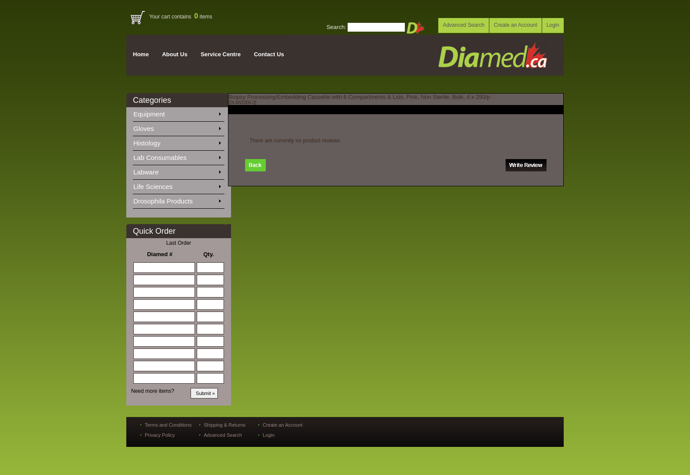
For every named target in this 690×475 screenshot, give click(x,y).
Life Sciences (177, 185)
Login (553, 25)
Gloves (177, 127)
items (203, 17)
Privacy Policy (160, 435)
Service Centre (221, 54)
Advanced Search (463, 25)
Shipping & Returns (225, 425)
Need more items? (152, 391)
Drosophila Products (177, 199)
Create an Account (515, 25)
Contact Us (269, 54)
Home (141, 54)
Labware (177, 170)
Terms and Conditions (168, 425)
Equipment (177, 112)
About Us (174, 54)
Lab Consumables (177, 156)
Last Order (178, 243)
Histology (177, 141)
